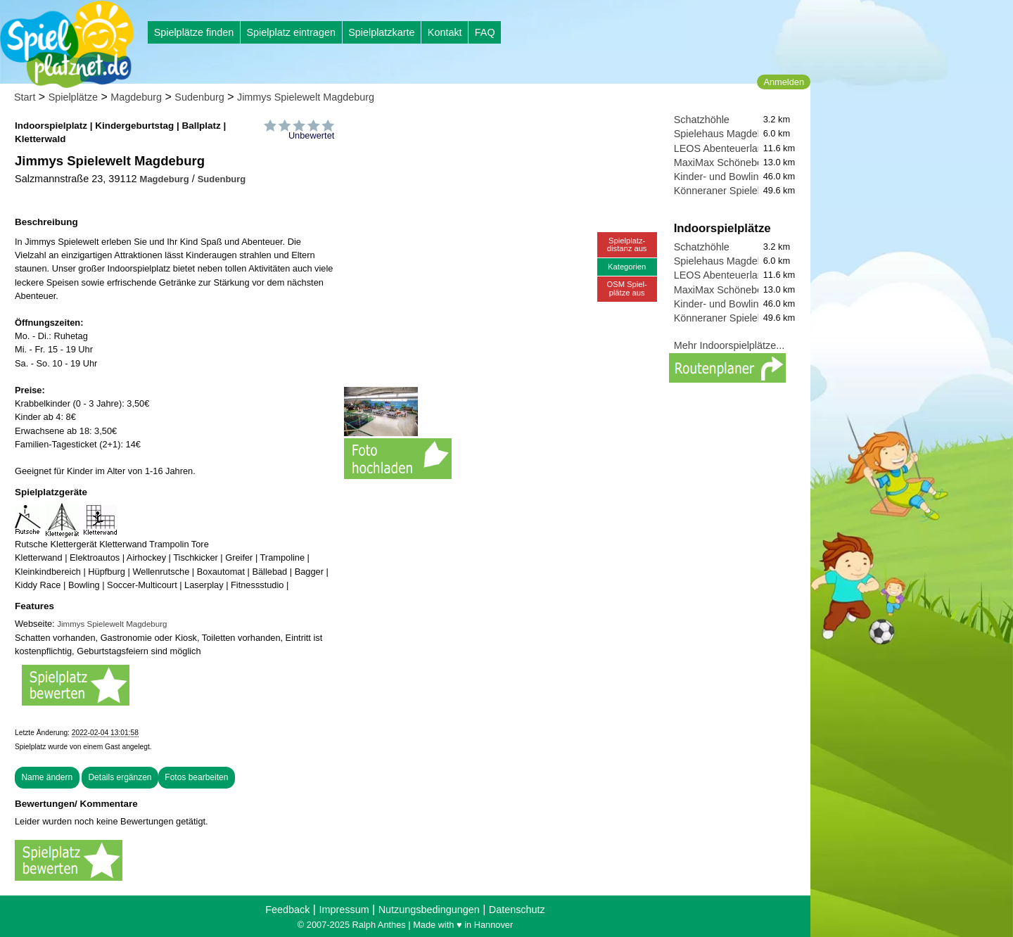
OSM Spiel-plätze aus (627, 288)
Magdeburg (136, 97)
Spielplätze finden (194, 32)
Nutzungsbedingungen (429, 909)
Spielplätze (73, 97)
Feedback (287, 909)
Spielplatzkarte (381, 32)
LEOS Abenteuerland (721, 148)
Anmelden (783, 82)
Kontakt (445, 32)
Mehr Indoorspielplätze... (729, 345)
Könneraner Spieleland (725, 190)
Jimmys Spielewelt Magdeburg (305, 97)
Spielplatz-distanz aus (627, 244)
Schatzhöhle (702, 119)
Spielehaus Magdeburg (726, 133)
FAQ (485, 32)
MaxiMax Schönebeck (723, 162)
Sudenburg (199, 97)
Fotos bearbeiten (196, 777)
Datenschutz (517, 909)
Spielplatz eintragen (290, 32)
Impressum (344, 909)
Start (24, 97)
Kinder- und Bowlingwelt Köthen (745, 176)
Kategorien (627, 266)
